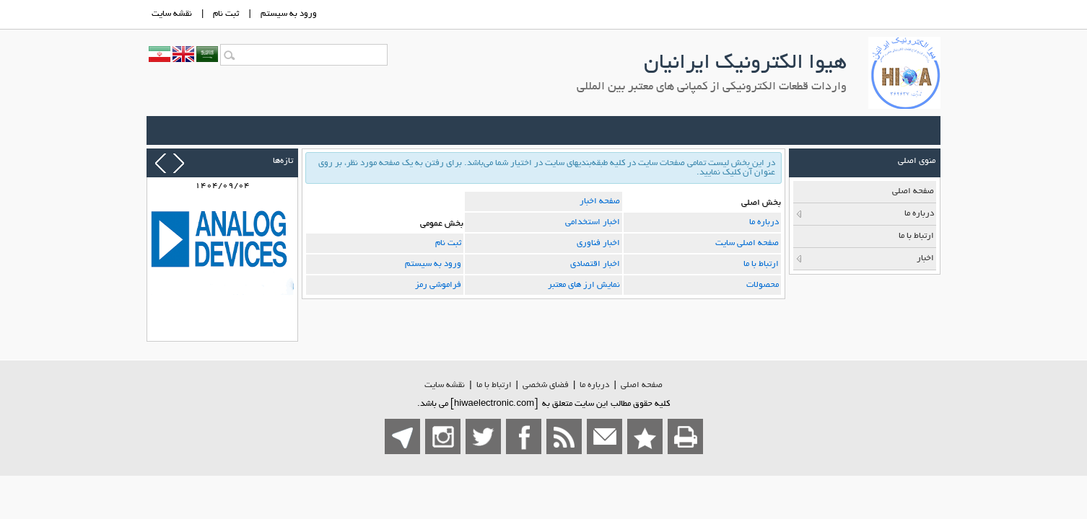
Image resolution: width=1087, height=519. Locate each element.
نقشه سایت (444, 385)
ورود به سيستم (289, 14)
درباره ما (764, 222)
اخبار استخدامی (592, 222)
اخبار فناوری (598, 243)
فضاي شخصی (546, 385)
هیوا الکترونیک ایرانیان (745, 64)
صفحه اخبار (600, 201)
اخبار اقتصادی (595, 264)
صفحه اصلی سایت (747, 243)
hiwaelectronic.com (494, 404)
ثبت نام (226, 14)
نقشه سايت (172, 14)
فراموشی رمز (438, 285)
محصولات (762, 285)
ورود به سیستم (433, 264)
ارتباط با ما (761, 264)
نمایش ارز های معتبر (584, 285)
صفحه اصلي (642, 385)
